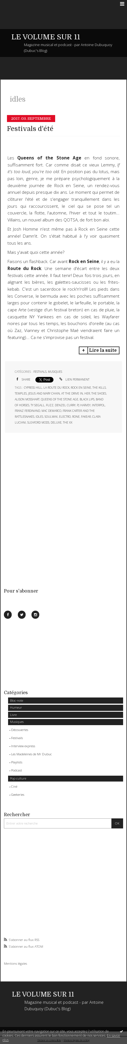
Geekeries (17, 794)
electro (65, 417)
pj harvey (84, 405)
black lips (87, 399)
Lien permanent (73, 379)
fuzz (49, 405)
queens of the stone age (59, 399)
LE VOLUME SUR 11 (45, 37)
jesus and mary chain (44, 393)
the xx (67, 422)
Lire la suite (103, 350)
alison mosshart (27, 399)
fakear (86, 417)
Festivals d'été (30, 129)
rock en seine (81, 388)
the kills (99, 388)
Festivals (17, 738)
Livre (13, 715)
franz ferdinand (27, 411)
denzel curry (65, 405)
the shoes (98, 393)
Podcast (16, 770)
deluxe (56, 422)
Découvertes (19, 730)
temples (21, 393)
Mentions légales (15, 963)
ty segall (38, 405)
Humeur (16, 707)
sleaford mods (38, 422)
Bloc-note (16, 700)
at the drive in (72, 393)
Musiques (17, 722)
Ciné (14, 786)
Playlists (16, 762)
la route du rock (56, 388)
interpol (98, 405)
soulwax (51, 417)
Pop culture (18, 778)
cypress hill (33, 388)
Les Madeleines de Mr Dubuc (31, 754)
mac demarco (51, 411)
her (87, 393)
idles (39, 417)
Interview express (23, 746)
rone (76, 417)
